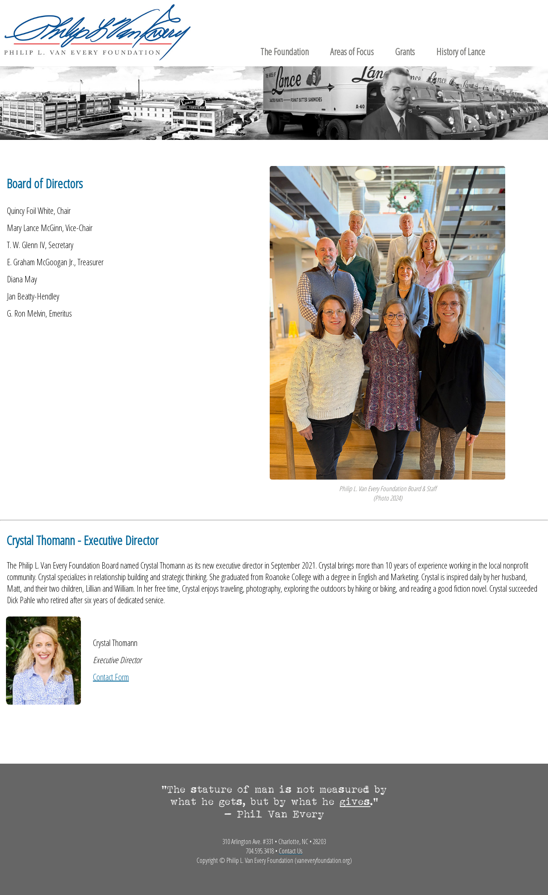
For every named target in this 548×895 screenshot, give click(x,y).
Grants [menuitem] (405, 51)
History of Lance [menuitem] (460, 51)
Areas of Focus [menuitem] (352, 51)
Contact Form (111, 677)
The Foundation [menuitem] (284, 51)
